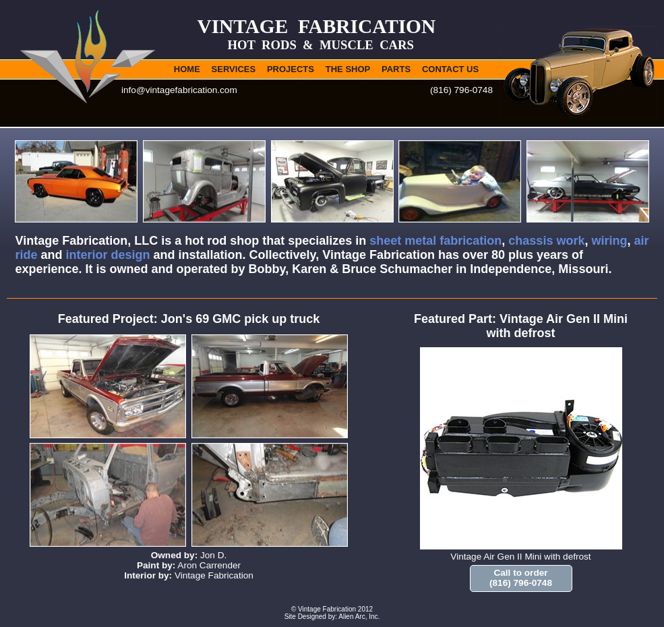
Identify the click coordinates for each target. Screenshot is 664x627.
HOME (187, 69)
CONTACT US (450, 69)
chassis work (546, 240)
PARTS (396, 69)
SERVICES (234, 69)
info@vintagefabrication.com (179, 90)
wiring (609, 240)
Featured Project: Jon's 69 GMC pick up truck (189, 319)
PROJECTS (290, 69)
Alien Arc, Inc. (359, 616)
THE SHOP (348, 69)
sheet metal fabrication (435, 240)
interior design (108, 255)
